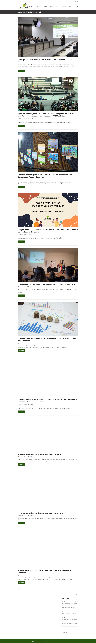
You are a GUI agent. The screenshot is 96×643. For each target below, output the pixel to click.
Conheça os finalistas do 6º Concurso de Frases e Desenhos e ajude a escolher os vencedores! (69, 623)
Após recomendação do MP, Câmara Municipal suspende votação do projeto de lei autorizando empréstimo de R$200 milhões (46, 114)
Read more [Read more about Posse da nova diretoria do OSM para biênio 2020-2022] (21, 464)
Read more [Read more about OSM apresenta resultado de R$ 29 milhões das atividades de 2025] (21, 71)
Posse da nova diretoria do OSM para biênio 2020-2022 (40, 454)
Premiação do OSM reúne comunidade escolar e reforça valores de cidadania (68, 607)
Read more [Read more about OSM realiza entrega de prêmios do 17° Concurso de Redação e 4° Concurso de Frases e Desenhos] (21, 186)
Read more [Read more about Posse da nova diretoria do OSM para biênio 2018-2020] (21, 523)
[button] (77, 6)
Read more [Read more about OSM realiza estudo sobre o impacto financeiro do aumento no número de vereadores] (21, 350)
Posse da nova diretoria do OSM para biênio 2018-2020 (40, 513)
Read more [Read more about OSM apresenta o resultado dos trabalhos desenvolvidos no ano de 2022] (21, 295)
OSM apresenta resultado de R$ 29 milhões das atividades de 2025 (45, 59)
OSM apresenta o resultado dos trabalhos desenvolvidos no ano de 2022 (47, 284)
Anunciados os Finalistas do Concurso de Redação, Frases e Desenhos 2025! (69, 613)
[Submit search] (76, 594)
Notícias (28, 61)
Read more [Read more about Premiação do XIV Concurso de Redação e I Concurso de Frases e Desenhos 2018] (21, 582)
